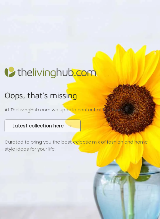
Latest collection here (42, 126)
